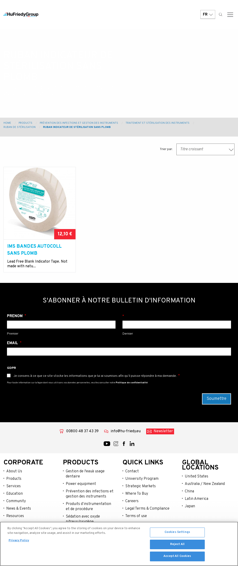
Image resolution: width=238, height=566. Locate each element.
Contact (132, 471)
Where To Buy (136, 493)
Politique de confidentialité (132, 382)
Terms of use (136, 516)
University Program (142, 479)
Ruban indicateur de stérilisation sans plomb (77, 127)
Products (25, 123)
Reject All (177, 544)
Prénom (15, 316)
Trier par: (166, 149)
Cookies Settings (177, 532)
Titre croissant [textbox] (191, 149)
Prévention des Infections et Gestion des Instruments (79, 123)
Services (13, 486)
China (189, 491)
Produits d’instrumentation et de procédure (88, 506)
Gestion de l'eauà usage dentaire (85, 474)
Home (7, 123)
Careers (132, 501)
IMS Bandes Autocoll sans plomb (34, 250)
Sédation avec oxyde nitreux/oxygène (83, 519)
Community (16, 501)
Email (13, 343)
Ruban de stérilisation (19, 127)
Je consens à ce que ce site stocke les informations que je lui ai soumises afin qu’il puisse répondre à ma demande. (95, 376)
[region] (119, 544)
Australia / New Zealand (205, 484)
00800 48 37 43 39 (82, 431)
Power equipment (81, 484)
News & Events (18, 508)
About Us (14, 471)
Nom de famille (176, 316)
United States (196, 476)
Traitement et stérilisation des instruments (157, 123)
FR (208, 14)
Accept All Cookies (177, 556)
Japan (190, 506)
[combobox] (205, 149)
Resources (15, 516)
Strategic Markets (140, 486)
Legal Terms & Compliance (147, 508)
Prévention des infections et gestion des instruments (89, 494)
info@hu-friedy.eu (126, 431)
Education (14, 493)
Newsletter (163, 431)
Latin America (196, 499)
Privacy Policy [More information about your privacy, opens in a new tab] (19, 540)
